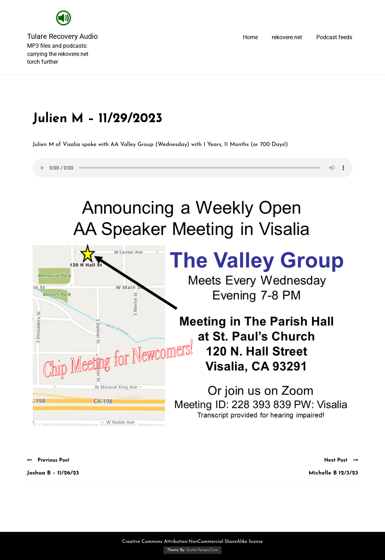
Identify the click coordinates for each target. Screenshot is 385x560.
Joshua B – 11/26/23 (53, 473)
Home (250, 37)
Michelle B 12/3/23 (333, 473)
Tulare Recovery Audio (62, 36)
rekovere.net (287, 37)
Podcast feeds (334, 37)
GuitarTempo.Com (202, 550)
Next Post (341, 460)
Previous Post (48, 460)
